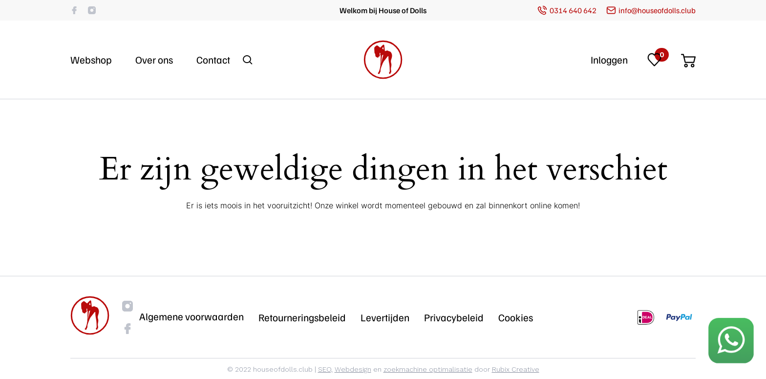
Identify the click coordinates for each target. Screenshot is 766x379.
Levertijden (385, 317)
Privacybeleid (454, 317)
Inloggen (609, 60)
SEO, (325, 369)
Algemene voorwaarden (191, 316)
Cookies (515, 317)
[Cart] (688, 57)
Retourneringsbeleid (302, 317)
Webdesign (353, 369)
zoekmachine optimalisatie (427, 369)
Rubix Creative (515, 369)
